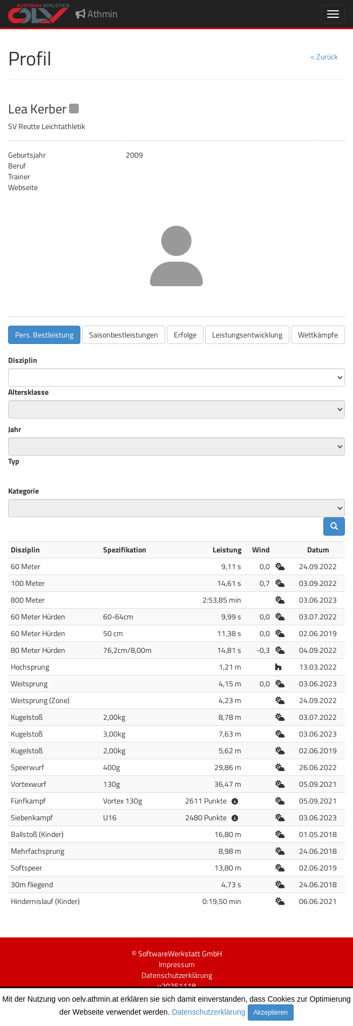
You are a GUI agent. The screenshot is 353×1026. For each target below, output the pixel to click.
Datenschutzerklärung (208, 1012)
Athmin (97, 13)
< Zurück (324, 56)
